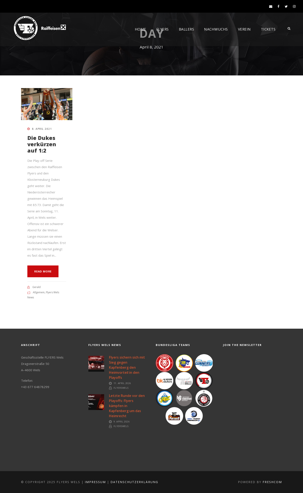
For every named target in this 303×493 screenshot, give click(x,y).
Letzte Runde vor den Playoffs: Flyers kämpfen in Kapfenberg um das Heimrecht (127, 405)
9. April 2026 (122, 421)
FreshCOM (272, 482)
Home (140, 29)
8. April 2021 (42, 129)
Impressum (95, 482)
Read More (43, 271)
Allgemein (39, 292)
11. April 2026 (122, 383)
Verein (244, 29)
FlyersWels (121, 387)
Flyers (162, 29)
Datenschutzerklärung (134, 482)
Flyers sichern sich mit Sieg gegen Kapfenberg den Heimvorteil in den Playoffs (127, 367)
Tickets (268, 29)
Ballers (186, 29)
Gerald (36, 287)
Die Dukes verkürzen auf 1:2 (41, 144)
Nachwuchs (216, 29)
